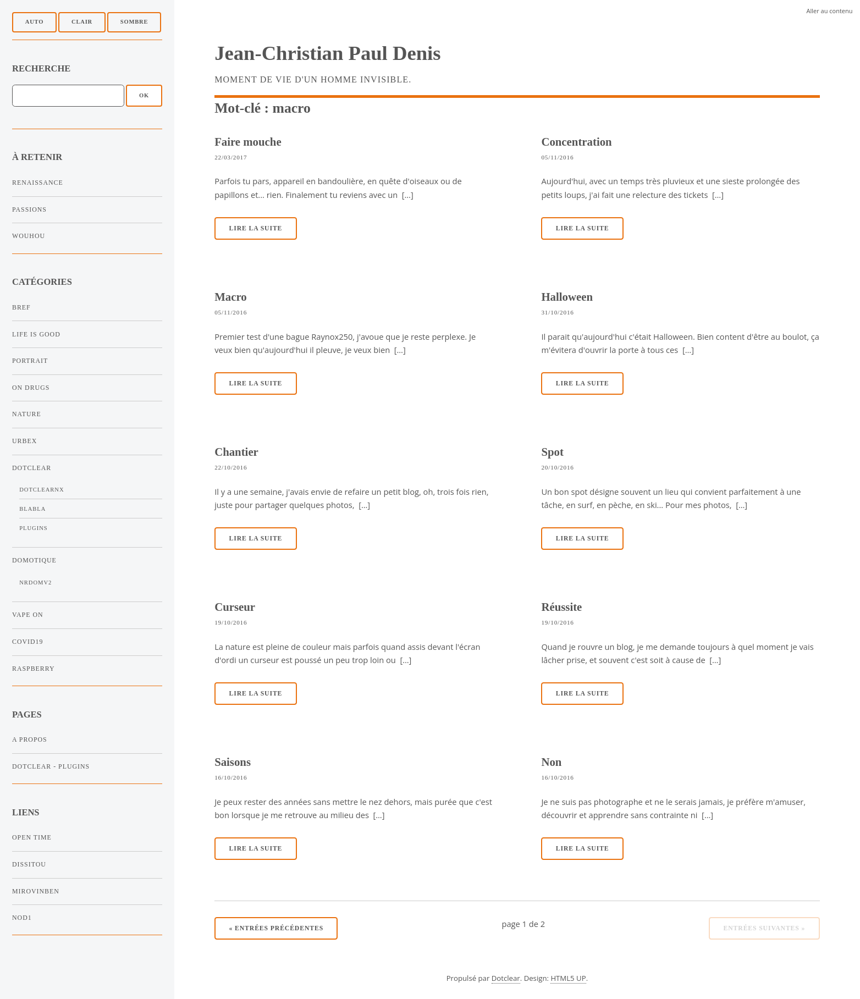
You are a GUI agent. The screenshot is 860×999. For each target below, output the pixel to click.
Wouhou (28, 236)
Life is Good (36, 334)
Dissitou (29, 864)
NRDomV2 (35, 582)
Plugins (33, 528)
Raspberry (33, 668)
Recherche (41, 68)
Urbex (24, 441)
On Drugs (30, 387)
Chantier (236, 451)
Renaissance (37, 182)
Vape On (27, 615)
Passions (29, 209)
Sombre (134, 22)
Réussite (561, 606)
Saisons (232, 761)
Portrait (30, 361)
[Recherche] (68, 96)
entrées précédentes (276, 928)
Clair (81, 22)
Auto (34, 22)
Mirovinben (35, 891)
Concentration (576, 141)
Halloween (567, 296)
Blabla (32, 509)
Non (551, 761)
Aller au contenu (830, 11)
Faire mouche (247, 141)
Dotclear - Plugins (51, 766)
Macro (230, 296)
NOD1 (22, 917)
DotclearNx (41, 490)
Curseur (234, 606)
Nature (26, 414)
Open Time (32, 837)
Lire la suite (256, 228)
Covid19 (27, 641)
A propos (29, 739)
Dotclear (31, 468)
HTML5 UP (568, 978)
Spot (552, 451)
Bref (21, 307)
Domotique (34, 560)
